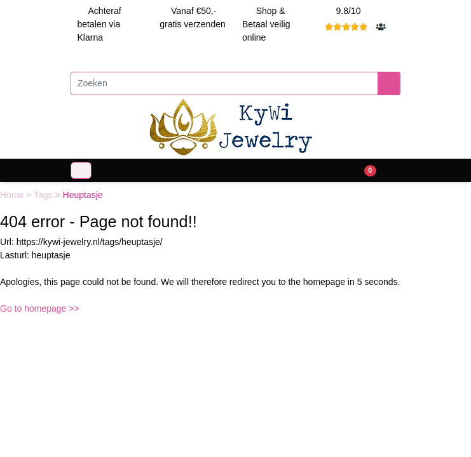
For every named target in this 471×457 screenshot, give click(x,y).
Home (13, 195)
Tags (44, 195)
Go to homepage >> (39, 308)
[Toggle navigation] (81, 170)
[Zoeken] (224, 83)
